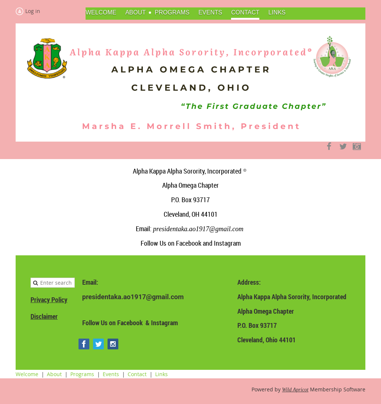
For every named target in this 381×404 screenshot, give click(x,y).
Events (111, 374)
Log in (32, 10)
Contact (137, 374)
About (54, 374)
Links (161, 374)
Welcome (27, 374)
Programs (82, 374)
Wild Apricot (295, 389)
